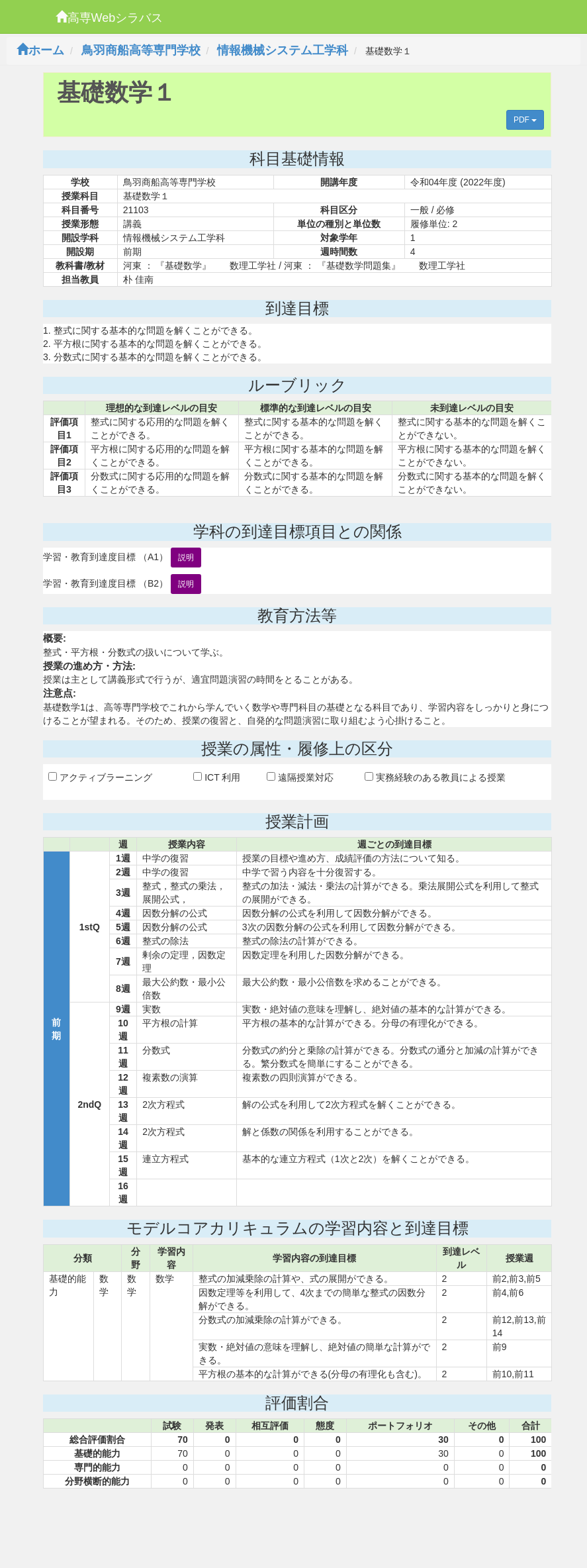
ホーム (40, 50)
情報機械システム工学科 (282, 50)
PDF (525, 119)
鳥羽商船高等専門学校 (141, 50)
